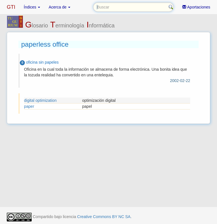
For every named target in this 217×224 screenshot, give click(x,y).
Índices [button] (32, 7)
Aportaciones (196, 7)
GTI (11, 7)
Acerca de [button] (59, 7)
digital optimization (40, 100)
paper (29, 106)
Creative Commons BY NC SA (104, 216)
